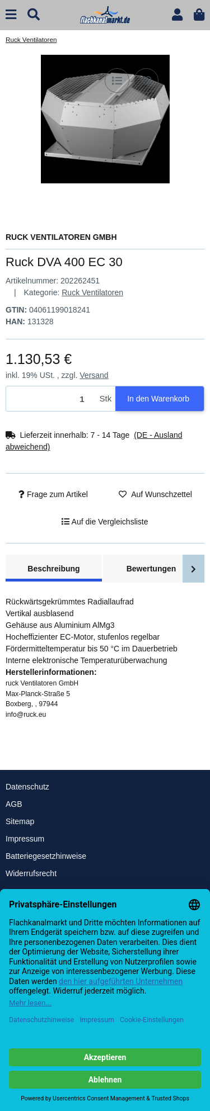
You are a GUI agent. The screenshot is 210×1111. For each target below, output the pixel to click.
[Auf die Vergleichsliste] (117, 80)
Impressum (25, 838)
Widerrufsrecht (31, 873)
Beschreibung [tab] (53, 568)
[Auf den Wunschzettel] (146, 80)
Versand (94, 375)
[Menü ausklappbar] (11, 15)
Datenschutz (27, 786)
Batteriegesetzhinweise (46, 856)
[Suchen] (33, 15)
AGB (14, 804)
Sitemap (20, 821)
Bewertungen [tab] (151, 568)
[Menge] (51, 399)
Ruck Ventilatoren (92, 292)
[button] (177, 15)
